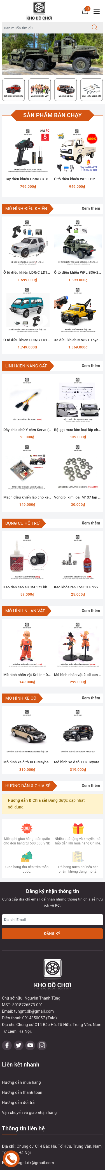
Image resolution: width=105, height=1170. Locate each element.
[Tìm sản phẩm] (44, 27)
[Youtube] (30, 1014)
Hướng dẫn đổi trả (18, 1071)
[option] (52, 54)
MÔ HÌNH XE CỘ (20, 698)
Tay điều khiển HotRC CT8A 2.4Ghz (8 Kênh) (41, 179)
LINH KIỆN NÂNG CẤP (26, 366)
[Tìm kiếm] (94, 27)
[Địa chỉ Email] (52, 919)
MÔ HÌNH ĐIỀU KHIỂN (26, 208)
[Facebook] (7, 1014)
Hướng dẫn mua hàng (21, 1051)
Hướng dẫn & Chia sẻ (28, 785)
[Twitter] (19, 1014)
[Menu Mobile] (98, 11)
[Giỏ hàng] (85, 11)
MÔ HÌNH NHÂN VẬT (25, 610)
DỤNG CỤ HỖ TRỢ (22, 523)
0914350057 (23, 1151)
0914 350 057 (35, 1141)
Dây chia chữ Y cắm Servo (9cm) (30, 430)
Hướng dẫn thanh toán (22, 1061)
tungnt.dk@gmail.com (34, 1131)
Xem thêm (91, 208)
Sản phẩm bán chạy (52, 115)
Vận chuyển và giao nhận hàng (29, 1081)
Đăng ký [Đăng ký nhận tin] (52, 933)
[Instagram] (42, 1014)
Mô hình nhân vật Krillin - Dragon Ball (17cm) (40, 675)
